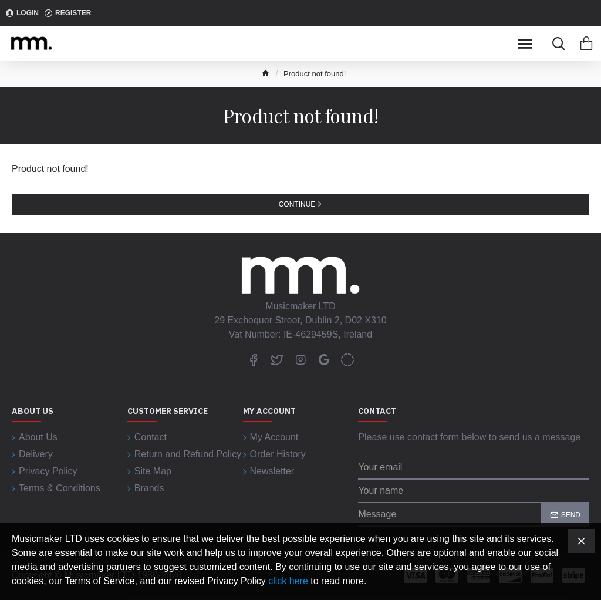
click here (288, 581)
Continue (297, 204)
